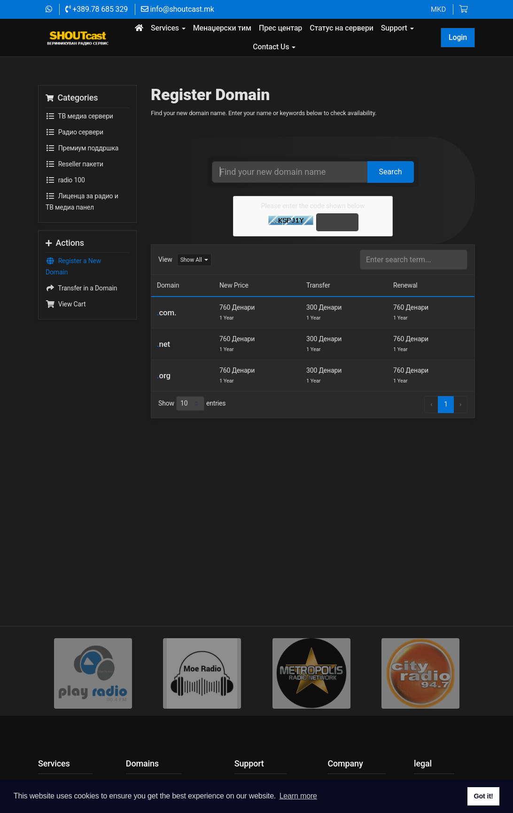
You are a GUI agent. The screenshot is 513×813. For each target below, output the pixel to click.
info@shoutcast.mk (177, 9)
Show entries (191, 430)
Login (458, 37)
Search (390, 198)
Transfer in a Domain (81, 315)
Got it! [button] (483, 796)
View (165, 286)
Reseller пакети (74, 190)
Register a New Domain (73, 292)
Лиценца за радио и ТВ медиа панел (82, 227)
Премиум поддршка (82, 174)
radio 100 (65, 206)
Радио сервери (74, 158)
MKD (438, 9)
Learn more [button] (298, 796)
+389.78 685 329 (96, 9)
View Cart (66, 330)
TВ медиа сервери (79, 142)
